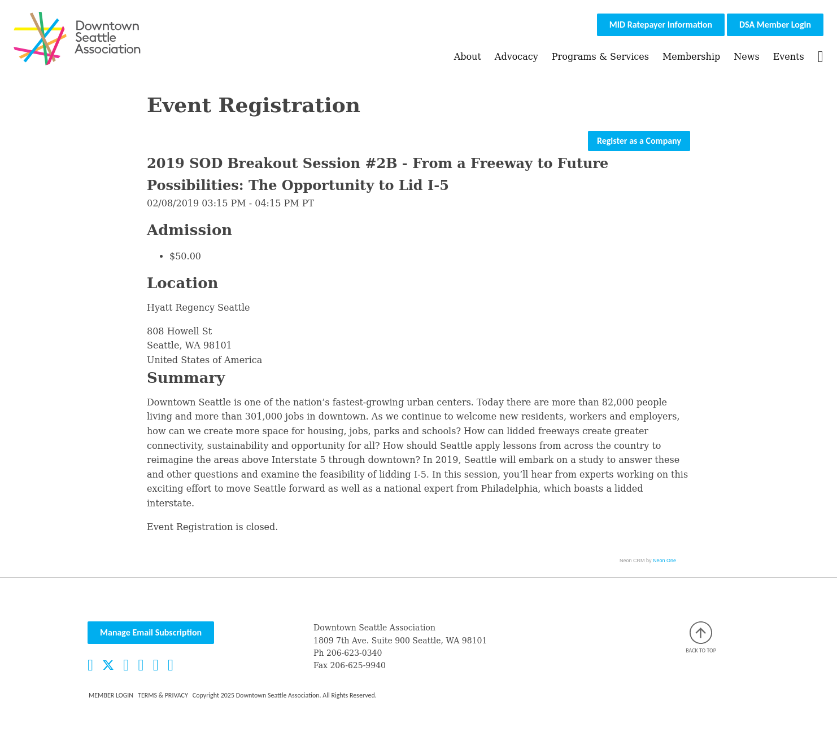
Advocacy (516, 56)
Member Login (111, 695)
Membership (691, 56)
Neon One (664, 560)
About (467, 56)
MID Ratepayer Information (660, 24)
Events (788, 56)
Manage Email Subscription (151, 632)
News (746, 56)
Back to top (701, 637)
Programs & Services (600, 56)
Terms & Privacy (163, 695)
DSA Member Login (775, 24)
